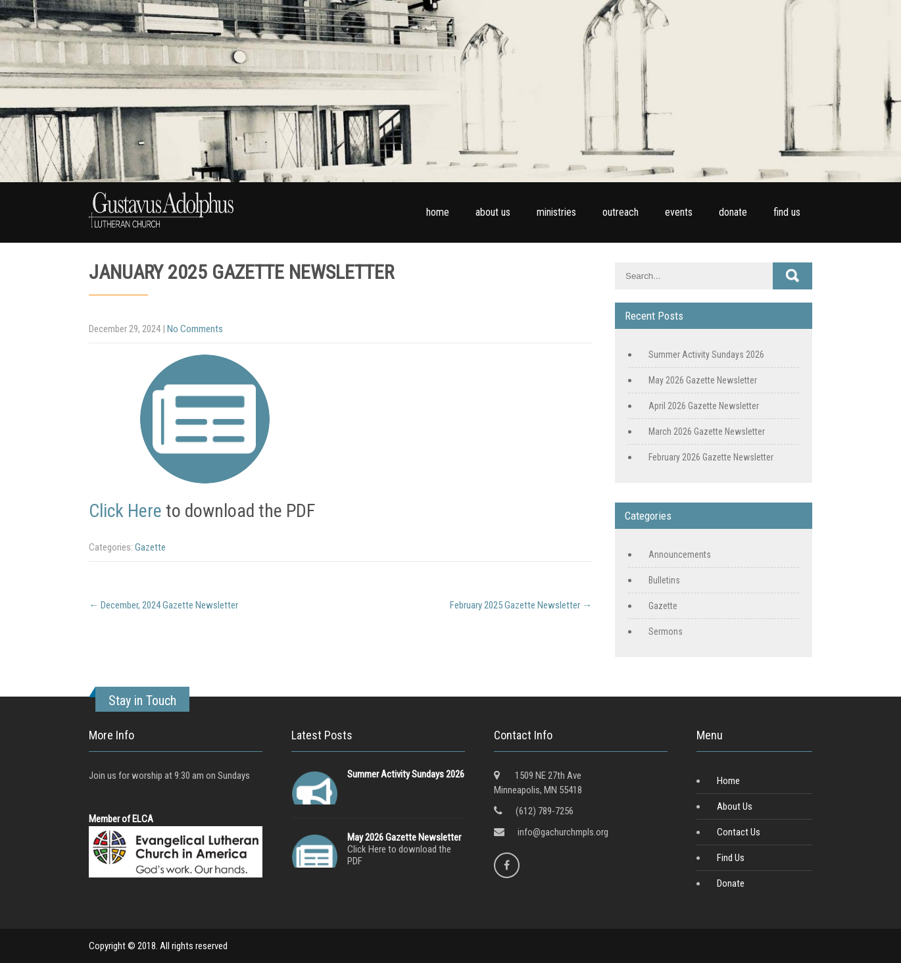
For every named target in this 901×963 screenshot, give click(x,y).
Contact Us (738, 832)
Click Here (125, 511)
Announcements (679, 554)
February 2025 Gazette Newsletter (521, 605)
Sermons (665, 631)
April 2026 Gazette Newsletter (703, 406)
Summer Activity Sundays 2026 (706, 354)
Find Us (730, 858)
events (679, 212)
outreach (620, 212)
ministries (556, 212)
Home (728, 781)
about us (492, 212)
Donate (730, 883)
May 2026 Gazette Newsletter (702, 380)
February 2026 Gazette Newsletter (710, 457)
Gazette (150, 547)
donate (733, 212)
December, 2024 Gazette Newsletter (163, 605)
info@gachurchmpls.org (563, 832)
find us (786, 212)
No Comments (195, 329)
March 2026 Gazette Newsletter (706, 431)
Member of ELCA (121, 819)
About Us (734, 806)
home (437, 212)
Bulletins (664, 580)
